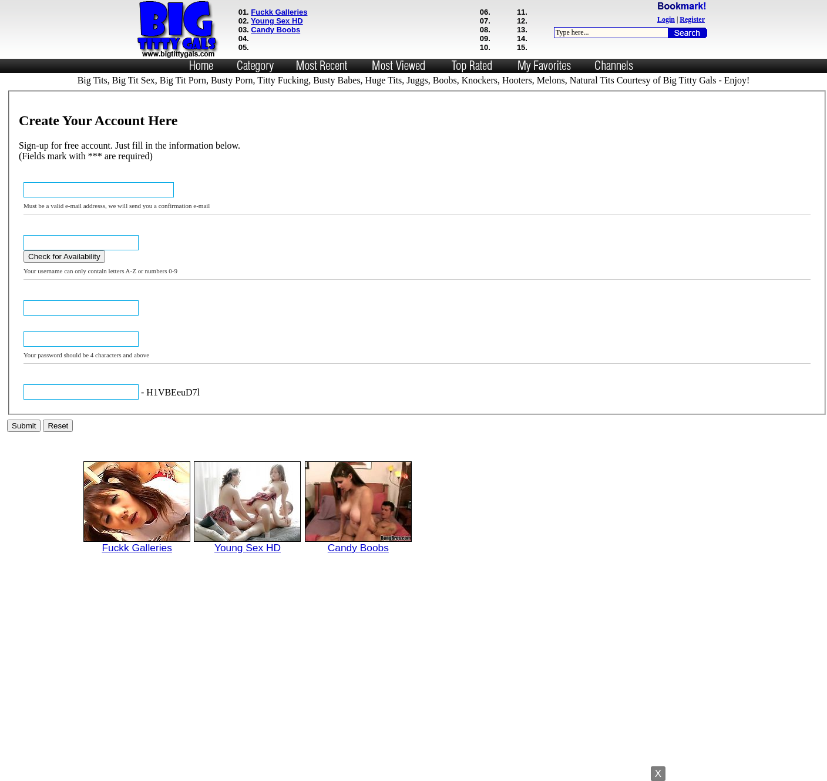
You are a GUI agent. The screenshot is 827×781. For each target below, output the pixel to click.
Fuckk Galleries (279, 12)
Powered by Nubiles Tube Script (413, 770)
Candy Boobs (275, 29)
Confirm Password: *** (54, 328)
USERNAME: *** (45, 232)
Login (666, 19)
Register (692, 19)
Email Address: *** (49, 179)
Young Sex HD (277, 20)
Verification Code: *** (52, 381)
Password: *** (42, 297)
